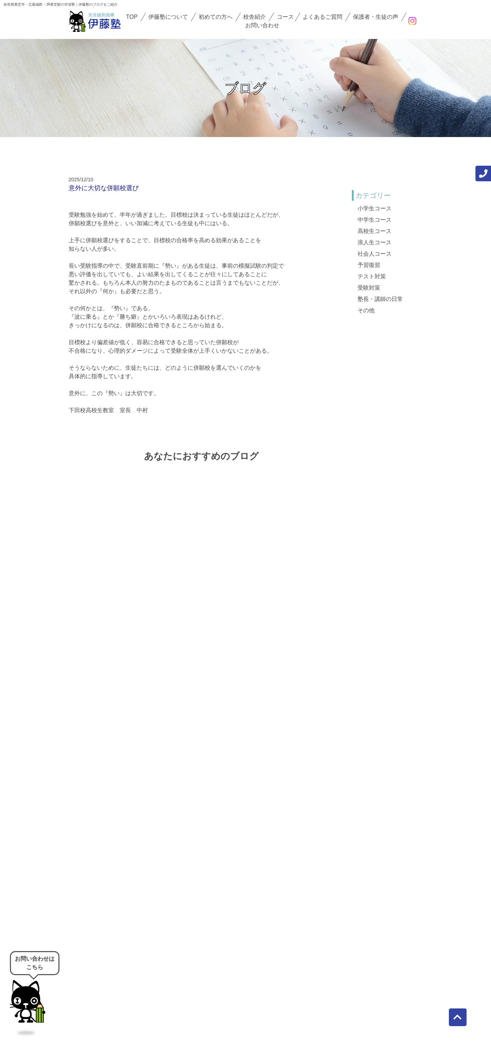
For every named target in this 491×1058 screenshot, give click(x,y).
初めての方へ (216, 17)
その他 (366, 310)
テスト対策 (372, 276)
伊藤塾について (168, 17)
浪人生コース (375, 242)
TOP (132, 17)
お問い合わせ (262, 25)
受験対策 (369, 288)
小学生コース (375, 208)
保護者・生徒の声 (375, 17)
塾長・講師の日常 (380, 299)
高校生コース (375, 231)
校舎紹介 (254, 17)
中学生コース (375, 220)
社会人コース (375, 254)
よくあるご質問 (322, 17)
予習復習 (369, 265)
